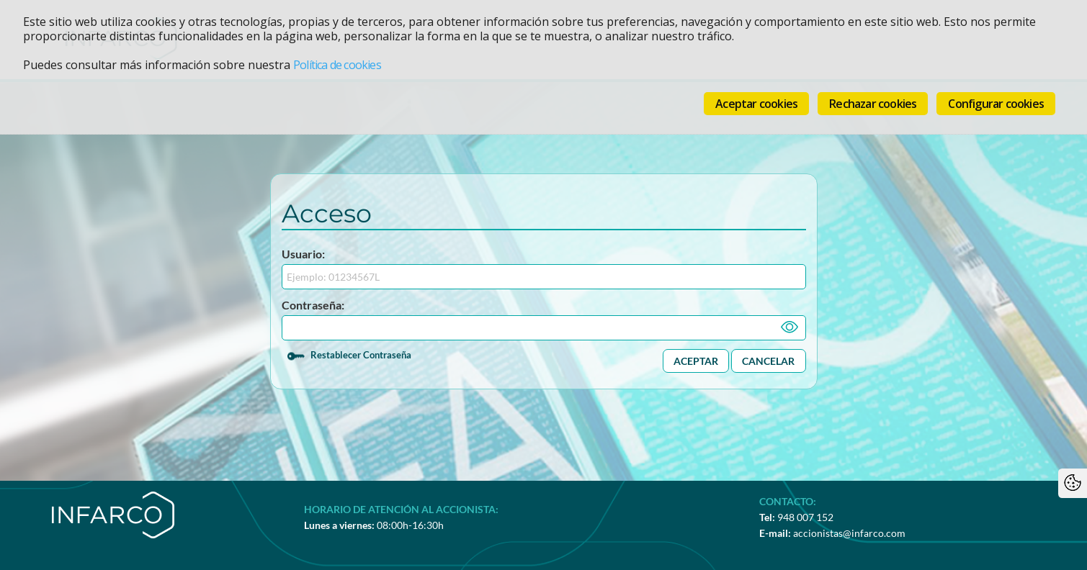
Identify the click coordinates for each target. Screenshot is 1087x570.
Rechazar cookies (872, 104)
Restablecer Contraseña (360, 355)
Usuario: (303, 254)
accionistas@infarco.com (849, 533)
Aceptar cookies (756, 104)
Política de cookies (337, 65)
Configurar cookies (996, 104)
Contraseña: (313, 305)
